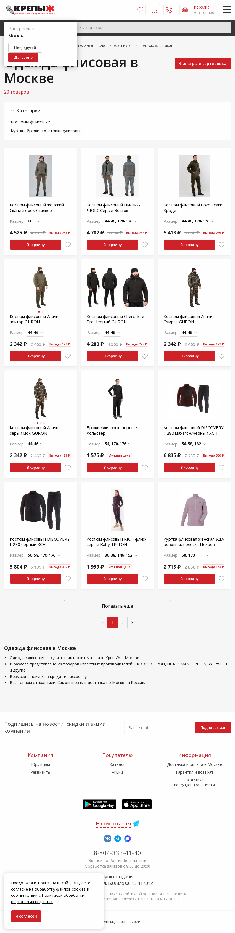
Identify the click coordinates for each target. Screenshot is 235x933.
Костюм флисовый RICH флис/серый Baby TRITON (116, 541)
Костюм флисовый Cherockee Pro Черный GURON (115, 319)
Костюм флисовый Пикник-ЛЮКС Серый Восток (113, 207)
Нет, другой (25, 47)
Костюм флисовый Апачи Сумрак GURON (188, 319)
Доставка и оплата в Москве (194, 764)
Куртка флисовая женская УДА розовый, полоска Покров (194, 541)
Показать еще (117, 606)
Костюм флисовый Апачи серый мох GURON (34, 430)
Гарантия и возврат (194, 772)
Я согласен (26, 916)
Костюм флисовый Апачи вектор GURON (34, 319)
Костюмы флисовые (30, 122)
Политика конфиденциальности (194, 782)
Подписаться (212, 727)
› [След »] (132, 622)
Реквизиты (40, 772)
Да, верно (23, 57)
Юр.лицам (40, 764)
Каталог (117, 764)
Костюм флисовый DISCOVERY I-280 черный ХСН (40, 541)
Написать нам (113, 823)
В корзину (36, 244)
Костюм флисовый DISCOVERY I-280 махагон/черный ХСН (194, 430)
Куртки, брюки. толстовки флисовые (47, 130)
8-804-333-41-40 (117, 853)
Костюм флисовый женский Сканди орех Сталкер (37, 207)
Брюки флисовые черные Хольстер (112, 430)
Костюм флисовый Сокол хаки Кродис (193, 207)
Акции (117, 772)
